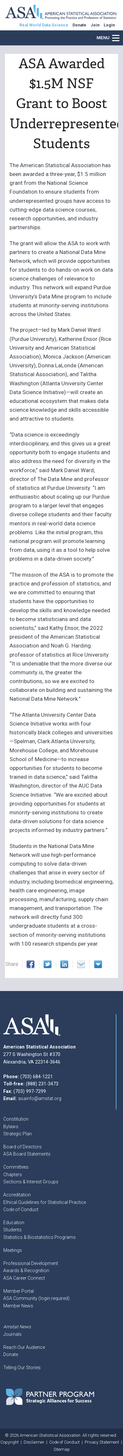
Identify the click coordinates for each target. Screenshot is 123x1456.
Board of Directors (22, 1146)
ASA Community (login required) (36, 1298)
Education (13, 1222)
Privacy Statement (102, 1442)
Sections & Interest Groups (30, 1181)
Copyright (9, 1442)
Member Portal (18, 1291)
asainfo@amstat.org (39, 1098)
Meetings (12, 1250)
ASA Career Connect (24, 1278)
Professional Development (30, 1263)
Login (109, 25)
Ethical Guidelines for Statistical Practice (44, 1202)
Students (12, 1229)
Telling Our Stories (22, 1367)
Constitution (16, 1119)
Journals (12, 1334)
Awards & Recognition (26, 1270)
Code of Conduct (20, 1209)
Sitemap (61, 1449)
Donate (10, 1354)
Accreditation (17, 1194)
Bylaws (10, 1126)
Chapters (12, 1174)
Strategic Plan (17, 1133)
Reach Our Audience (24, 1347)
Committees (16, 1167)
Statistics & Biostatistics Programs (39, 1237)
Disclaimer (34, 1442)
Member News (18, 1305)
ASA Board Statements (27, 1154)
